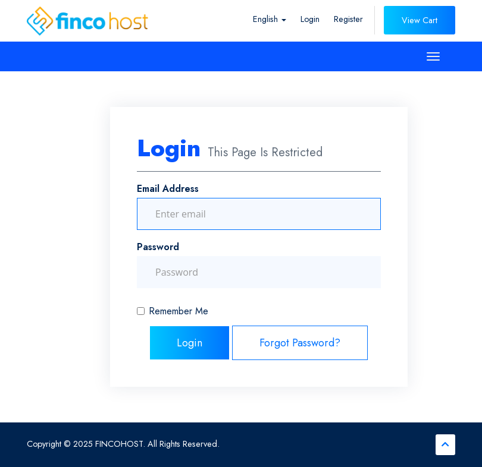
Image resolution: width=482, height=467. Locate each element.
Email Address (168, 188)
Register (348, 19)
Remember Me (172, 311)
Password (158, 247)
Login (310, 19)
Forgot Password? (299, 343)
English (269, 19)
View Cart (419, 20)
